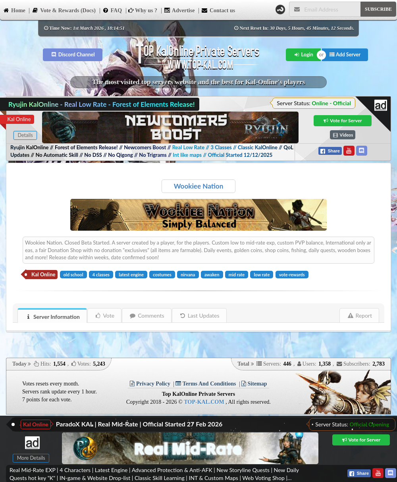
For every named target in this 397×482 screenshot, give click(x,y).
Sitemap (254, 384)
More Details (31, 458)
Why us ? (142, 10)
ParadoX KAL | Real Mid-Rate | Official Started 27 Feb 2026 (139, 424)
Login (303, 55)
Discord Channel (73, 55)
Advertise (179, 9)
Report (359, 315)
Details (25, 135)
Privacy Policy (150, 384)
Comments (146, 315)
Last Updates (199, 315)
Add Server (345, 55)
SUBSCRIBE (378, 9)
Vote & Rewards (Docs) (64, 9)
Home (14, 9)
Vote (104, 315)
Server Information (52, 316)
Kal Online (19, 119)
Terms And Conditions (205, 384)
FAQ (112, 9)
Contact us (218, 9)
